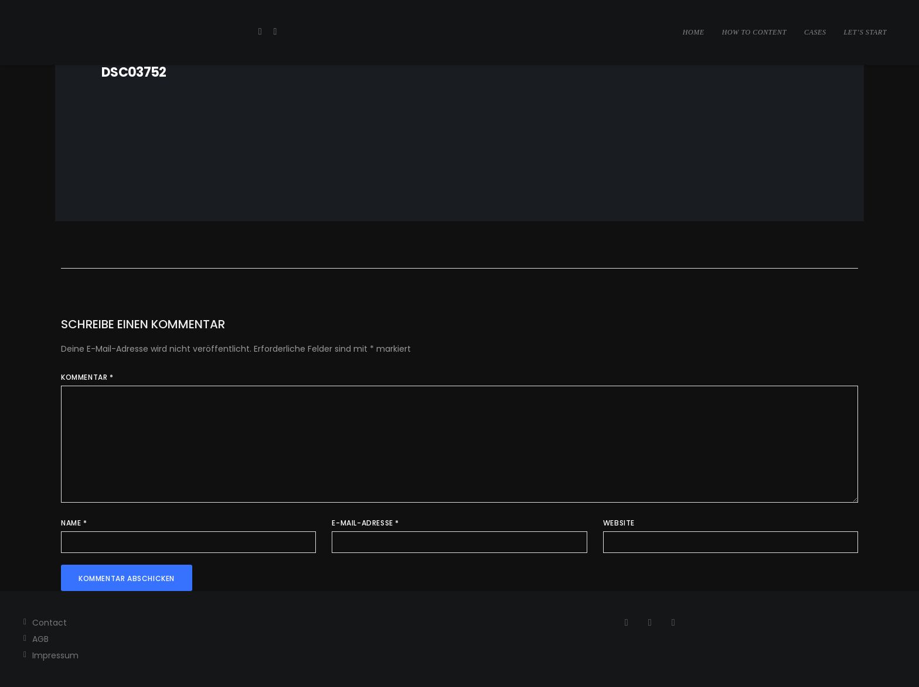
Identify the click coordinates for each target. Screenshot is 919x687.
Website (619, 523)
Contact (49, 622)
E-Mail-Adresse (365, 523)
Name (74, 523)
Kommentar (87, 377)
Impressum (55, 655)
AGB (40, 639)
